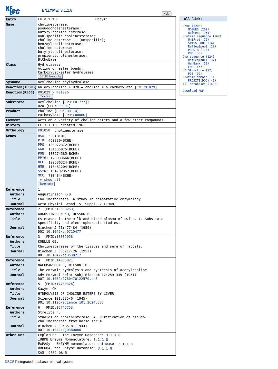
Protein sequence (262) (202, 36)
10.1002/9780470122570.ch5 (72, 279)
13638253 (64, 210)
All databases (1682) (200, 84)
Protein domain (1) (198, 77)
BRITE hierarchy (50, 77)
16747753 (64, 308)
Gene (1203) (192, 26)
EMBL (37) (196, 67)
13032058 (64, 237)
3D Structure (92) (198, 70)
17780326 (64, 284)
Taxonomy (46, 184)
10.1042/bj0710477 (63, 232)
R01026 (62, 93)
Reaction (45, 97)
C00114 (71, 111)
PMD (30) (195, 53)
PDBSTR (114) (198, 50)
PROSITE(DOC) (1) (202, 80)
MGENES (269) (198, 29)
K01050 (44, 131)
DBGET (11, 362)
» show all (49, 180)
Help (166, 13)
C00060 (79, 115)
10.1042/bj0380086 (63, 330)
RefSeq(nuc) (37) (202, 60)
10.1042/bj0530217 (63, 256)
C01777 (79, 102)
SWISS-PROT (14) (201, 43)
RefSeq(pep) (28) (202, 46)
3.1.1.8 (113, 336)
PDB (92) (195, 73)
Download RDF (193, 90)
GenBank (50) (198, 63)
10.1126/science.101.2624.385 (75, 303)
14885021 (64, 261)
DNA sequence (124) (198, 56)
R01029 (149, 88)
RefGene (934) (199, 33)
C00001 (62, 106)
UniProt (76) (198, 39)
